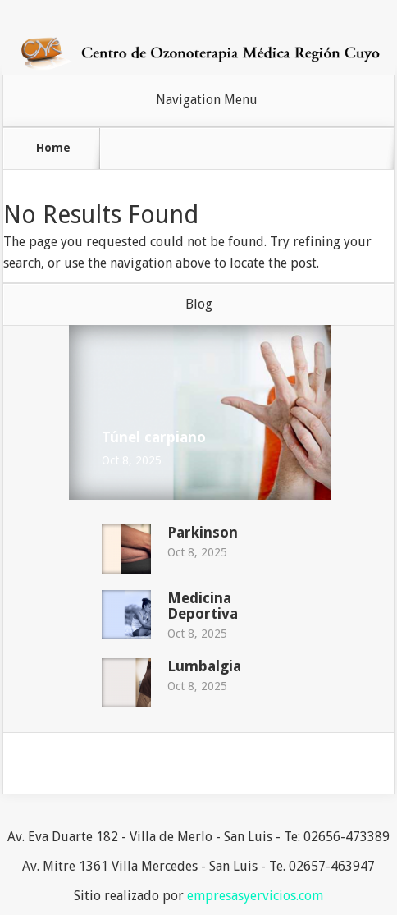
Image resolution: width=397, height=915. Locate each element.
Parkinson (202, 532)
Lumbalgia (204, 666)
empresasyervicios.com (255, 896)
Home (53, 147)
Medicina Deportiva (202, 605)
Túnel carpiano (154, 437)
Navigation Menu (207, 100)
